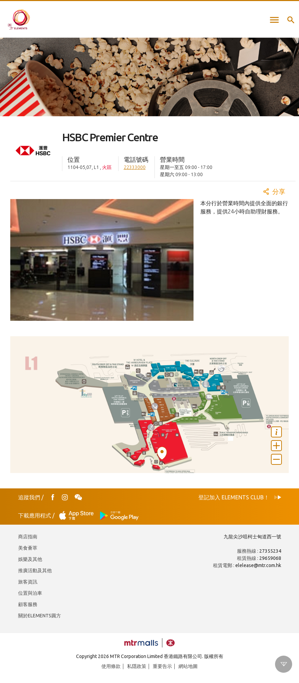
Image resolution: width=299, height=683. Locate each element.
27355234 (270, 551)
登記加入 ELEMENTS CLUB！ (233, 497)
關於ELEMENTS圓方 (39, 615)
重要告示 (162, 666)
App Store (78, 516)
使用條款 (111, 666)
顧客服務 (27, 604)
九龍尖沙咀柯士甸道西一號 (252, 536)
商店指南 (27, 536)
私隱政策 (136, 666)
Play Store (119, 516)
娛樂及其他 (30, 559)
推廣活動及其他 (35, 570)
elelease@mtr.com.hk (258, 565)
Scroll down (283, 664)
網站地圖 (188, 666)
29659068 (270, 558)
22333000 (135, 167)
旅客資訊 (27, 582)
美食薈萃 (27, 548)
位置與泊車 (30, 593)
